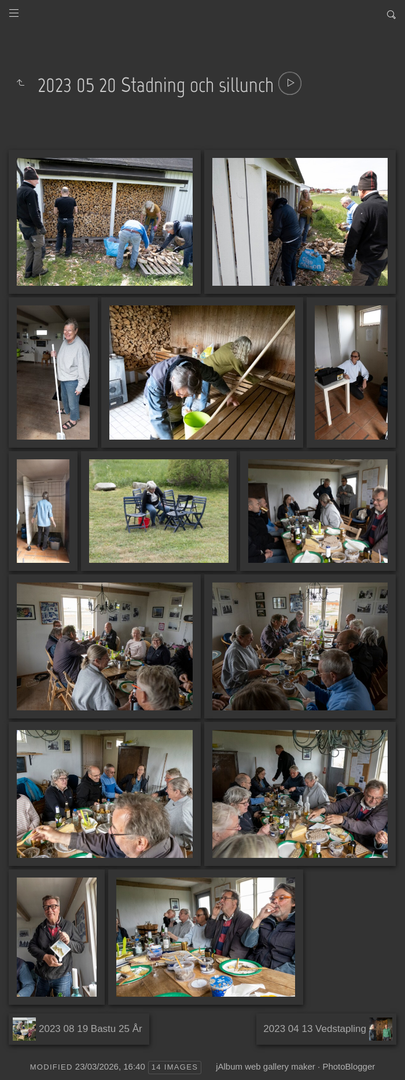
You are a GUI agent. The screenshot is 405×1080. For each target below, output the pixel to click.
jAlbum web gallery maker (265, 1066)
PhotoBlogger (348, 1066)
